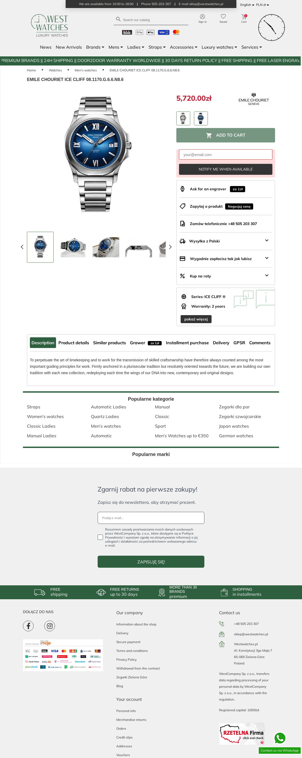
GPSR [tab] (239, 342)
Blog (119, 686)
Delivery (122, 633)
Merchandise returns (131, 720)
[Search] (151, 19)
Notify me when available (226, 169)
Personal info (126, 711)
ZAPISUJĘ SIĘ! (151, 561)
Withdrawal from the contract (138, 668)
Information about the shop (136, 624)
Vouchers (123, 755)
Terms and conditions (132, 651)
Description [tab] (42, 342)
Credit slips (124, 737)
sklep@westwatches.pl (251, 634)
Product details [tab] (73, 342)
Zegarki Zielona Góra (131, 677)
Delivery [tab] (221, 342)
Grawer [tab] (146, 342)
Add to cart (225, 135)
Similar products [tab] (109, 342)
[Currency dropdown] (263, 5)
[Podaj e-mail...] (151, 518)
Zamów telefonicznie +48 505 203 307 (223, 223)
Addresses (124, 746)
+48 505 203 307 (246, 624)
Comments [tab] (260, 342)
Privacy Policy (126, 660)
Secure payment (128, 642)
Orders (121, 728)
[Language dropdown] (248, 5)
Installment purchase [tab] (187, 342)
